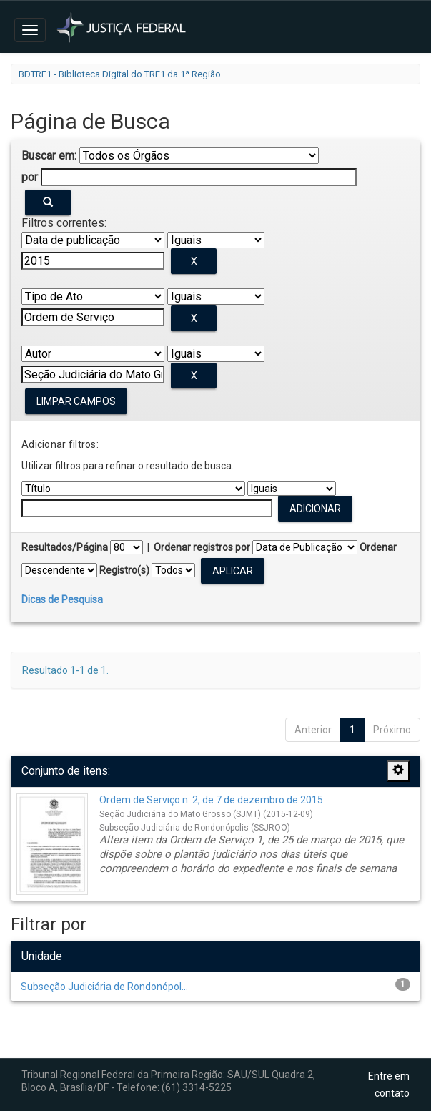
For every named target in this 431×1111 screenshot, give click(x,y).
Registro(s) (124, 570)
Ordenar (378, 547)
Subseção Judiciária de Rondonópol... (104, 986)
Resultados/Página (64, 547)
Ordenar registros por (202, 547)
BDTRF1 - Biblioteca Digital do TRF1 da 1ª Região (120, 74)
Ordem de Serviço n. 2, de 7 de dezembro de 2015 (211, 800)
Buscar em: (48, 155)
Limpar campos (76, 401)
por (29, 177)
